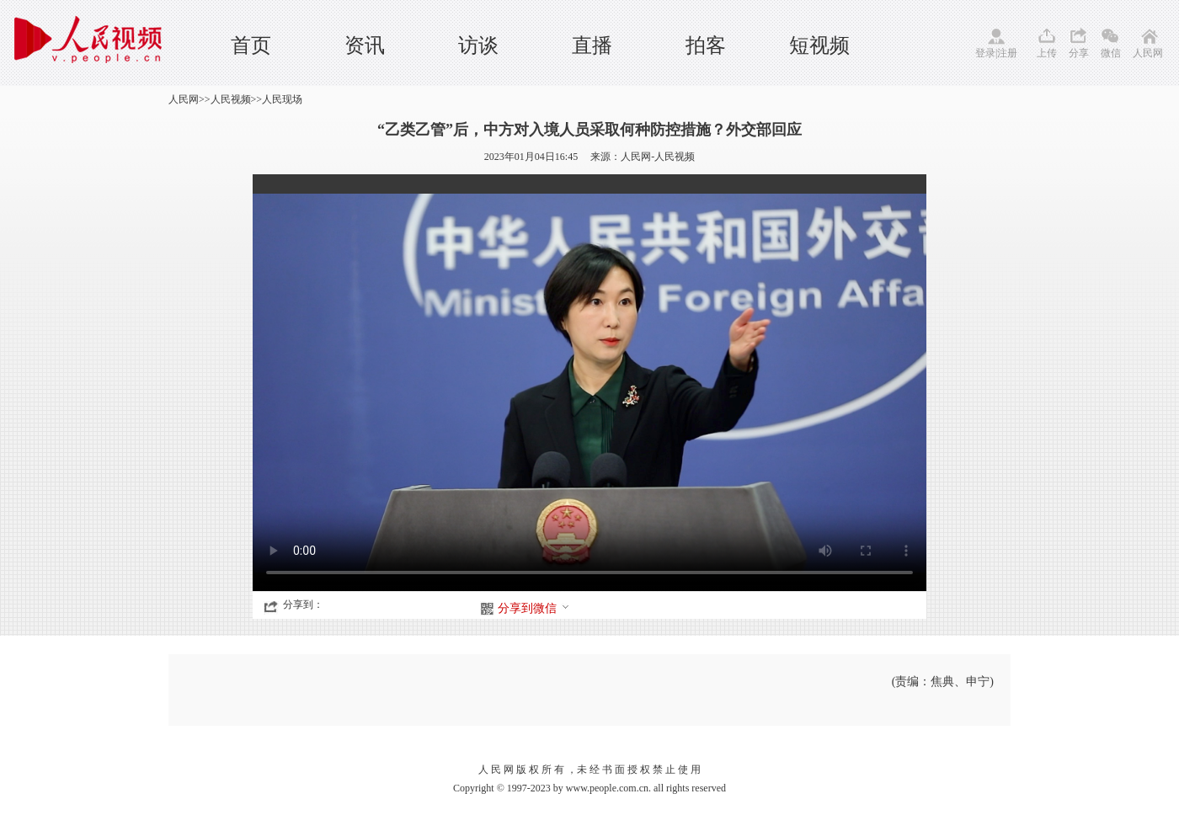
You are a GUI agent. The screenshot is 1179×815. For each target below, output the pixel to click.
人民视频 (231, 99)
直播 (592, 45)
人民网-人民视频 (658, 156)
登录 (985, 53)
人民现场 (282, 99)
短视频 (819, 45)
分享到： (303, 604)
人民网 (1148, 53)
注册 (1007, 53)
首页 (251, 45)
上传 (1047, 53)
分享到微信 (534, 608)
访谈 (478, 45)
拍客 (706, 45)
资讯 (364, 45)
